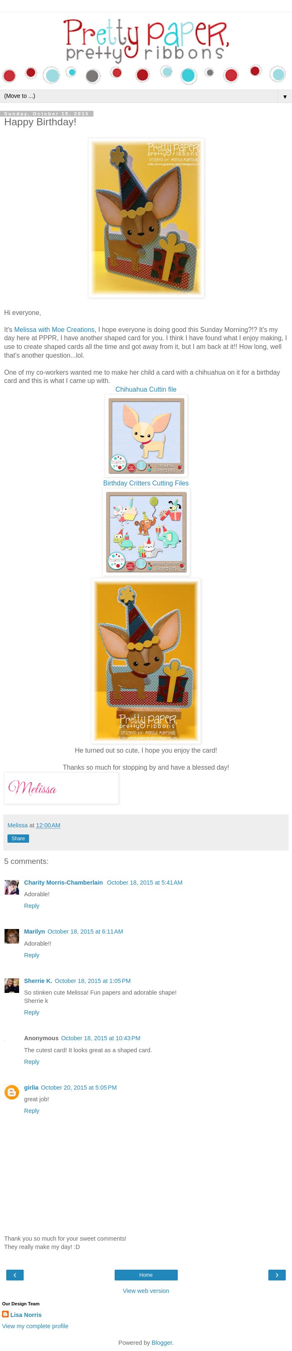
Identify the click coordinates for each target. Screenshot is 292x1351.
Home (145, 1275)
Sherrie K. (38, 981)
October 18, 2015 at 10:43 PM (100, 1038)
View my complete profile (35, 1326)
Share (18, 838)
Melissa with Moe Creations (54, 329)
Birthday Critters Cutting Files (146, 483)
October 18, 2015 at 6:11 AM (85, 931)
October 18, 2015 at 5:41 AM (145, 882)
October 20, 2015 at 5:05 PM (79, 1087)
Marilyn (34, 931)
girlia (31, 1087)
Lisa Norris (26, 1315)
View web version (146, 1291)
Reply (31, 905)
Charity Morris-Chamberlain (64, 882)
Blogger (162, 1342)
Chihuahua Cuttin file (146, 389)
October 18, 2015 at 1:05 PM (93, 981)
